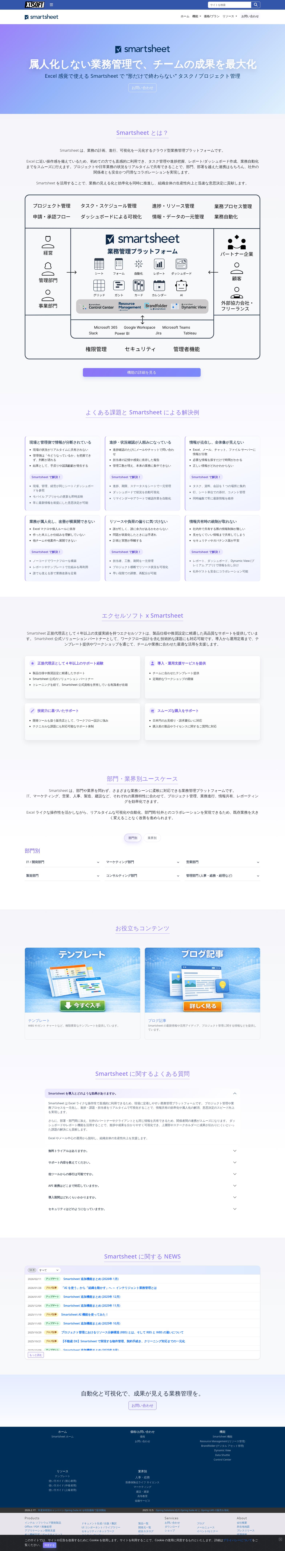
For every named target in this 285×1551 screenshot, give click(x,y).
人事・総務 (142, 1477)
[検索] (255, 5)
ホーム (185, 16)
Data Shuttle (222, 1455)
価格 (142, 1436)
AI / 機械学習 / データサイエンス (44, 1534)
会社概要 (242, 1522)
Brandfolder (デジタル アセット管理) (222, 1445)
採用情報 (242, 1534)
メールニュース (206, 1527)
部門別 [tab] (133, 841)
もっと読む (35, 1358)
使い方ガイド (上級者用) (62, 1490)
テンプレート (62, 1476)
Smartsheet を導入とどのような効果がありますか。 (83, 1096)
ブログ (200, 1523)
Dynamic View (222, 1450)
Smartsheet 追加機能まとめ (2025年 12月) (91, 1300)
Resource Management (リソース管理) (222, 1441)
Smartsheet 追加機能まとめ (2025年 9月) (91, 1353)
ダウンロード (172, 1526)
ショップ (170, 1530)
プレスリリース (246, 1530)
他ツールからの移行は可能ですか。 (71, 1177)
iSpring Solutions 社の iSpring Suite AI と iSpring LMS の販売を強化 (192, 1510)
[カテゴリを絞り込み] (49, 1273)
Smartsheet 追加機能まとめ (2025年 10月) (91, 1326)
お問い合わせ (250, 16)
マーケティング (142, 1487)
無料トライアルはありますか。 (68, 1154)
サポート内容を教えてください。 (70, 1165)
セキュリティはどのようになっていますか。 (77, 1212)
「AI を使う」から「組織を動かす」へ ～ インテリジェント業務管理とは (109, 1291)
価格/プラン (212, 16)
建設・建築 (142, 1491)
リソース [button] (228, 16)
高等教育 (142, 1496)
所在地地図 (243, 1526)
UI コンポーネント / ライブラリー (101, 1527)
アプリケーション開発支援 (40, 1530)
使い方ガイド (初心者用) (62, 1481)
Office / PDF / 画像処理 (38, 1526)
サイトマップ (239, 1540)
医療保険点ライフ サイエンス (142, 1482)
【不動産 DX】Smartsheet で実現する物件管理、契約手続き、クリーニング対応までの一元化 (123, 1344)
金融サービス (142, 1500)
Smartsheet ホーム (62, 1436)
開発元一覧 (144, 1527)
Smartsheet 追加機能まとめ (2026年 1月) (91, 1282)
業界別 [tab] (152, 841)
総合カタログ (146, 1531)
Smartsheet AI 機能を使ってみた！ (84, 1317)
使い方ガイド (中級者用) (62, 1485)
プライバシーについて (210, 1540)
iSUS (141, 1535)
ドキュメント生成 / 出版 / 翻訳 (99, 1523)
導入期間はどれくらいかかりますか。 (73, 1200)
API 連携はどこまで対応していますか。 (74, 1188)
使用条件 (226, 1540)
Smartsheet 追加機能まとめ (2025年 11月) (91, 1308)
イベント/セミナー (207, 1531)
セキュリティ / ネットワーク (98, 1531)
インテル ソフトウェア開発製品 (43, 1522)
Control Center (222, 1459)
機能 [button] (195, 16)
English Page (254, 1540)
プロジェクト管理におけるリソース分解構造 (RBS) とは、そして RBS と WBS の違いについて (122, 1335)
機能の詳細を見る (141, 372)
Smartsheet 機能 (222, 1436)
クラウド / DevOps (93, 1535)
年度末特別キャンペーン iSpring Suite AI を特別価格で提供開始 (72, 1510)
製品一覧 (143, 1523)
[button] (51, 4)
